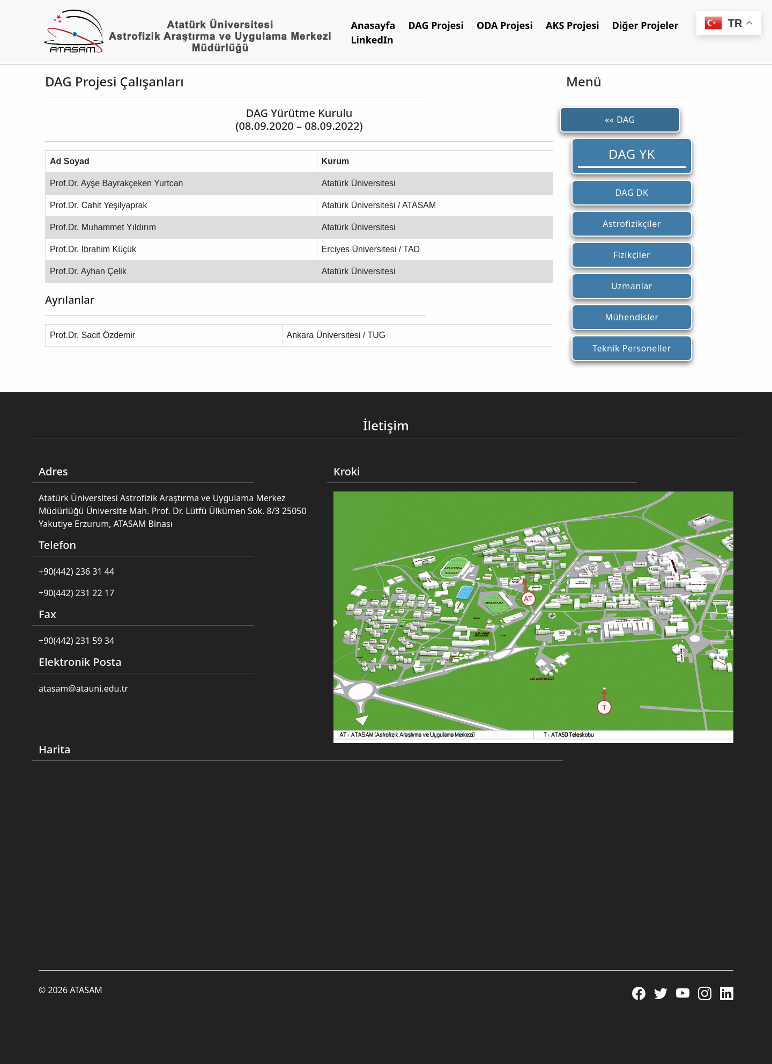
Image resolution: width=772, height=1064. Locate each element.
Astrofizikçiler (632, 224)
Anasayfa (373, 25)
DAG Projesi (436, 25)
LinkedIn (372, 39)
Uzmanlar (631, 286)
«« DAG (620, 120)
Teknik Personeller (631, 348)
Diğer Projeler (645, 25)
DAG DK (632, 193)
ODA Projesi (505, 25)
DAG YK (631, 154)
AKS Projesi (572, 25)
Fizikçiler (631, 255)
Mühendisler (631, 317)
